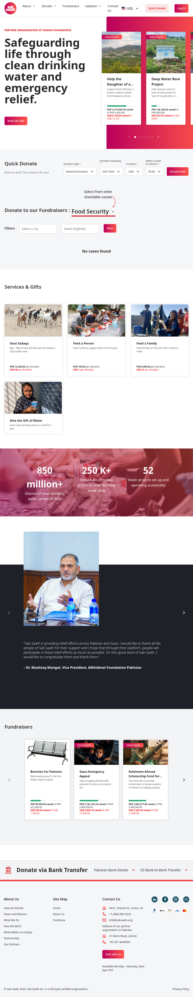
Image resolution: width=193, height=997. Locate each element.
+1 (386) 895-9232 (120, 914)
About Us (11, 899)
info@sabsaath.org (120, 920)
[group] (47, 779)
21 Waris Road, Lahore (123, 936)
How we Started (13, 908)
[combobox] (130, 8)
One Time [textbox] (108, 171)
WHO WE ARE (16, 121)
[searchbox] (33, 229)
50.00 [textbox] (151, 171)
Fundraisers (71, 6)
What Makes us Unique (18, 932)
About (26, 6)
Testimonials (11, 938)
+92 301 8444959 (119, 942)
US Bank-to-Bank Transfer (164, 870)
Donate (47, 6)
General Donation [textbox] (77, 171)
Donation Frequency (110, 162)
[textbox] (127, 8)
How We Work (12, 926)
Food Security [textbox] (90, 211)
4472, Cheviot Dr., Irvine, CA (126, 908)
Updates (91, 6)
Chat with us (113, 954)
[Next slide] (158, 136)
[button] (135, 137)
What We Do (11, 920)
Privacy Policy (181, 989)
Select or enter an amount (153, 162)
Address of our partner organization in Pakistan (117, 928)
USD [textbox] (131, 171)
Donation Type (72, 164)
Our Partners (12, 944)
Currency (131, 164)
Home (57, 908)
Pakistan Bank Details (115, 870)
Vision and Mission (15, 914)
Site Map (60, 899)
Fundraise (59, 920)
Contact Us (111, 899)
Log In (181, 8)
